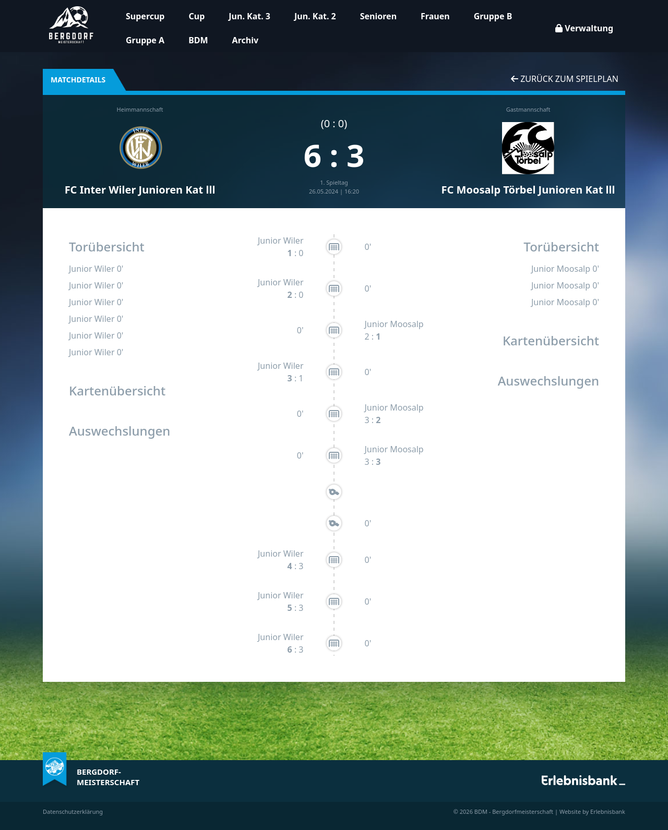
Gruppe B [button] (493, 16)
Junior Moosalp (394, 324)
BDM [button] (198, 40)
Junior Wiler (92, 268)
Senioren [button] (378, 16)
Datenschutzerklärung (73, 811)
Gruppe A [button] (145, 40)
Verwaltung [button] (584, 28)
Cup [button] (196, 16)
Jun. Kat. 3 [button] (249, 16)
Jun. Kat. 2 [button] (315, 16)
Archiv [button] (245, 40)
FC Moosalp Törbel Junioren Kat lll (528, 190)
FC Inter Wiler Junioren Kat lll (140, 190)
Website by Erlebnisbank (592, 811)
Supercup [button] (145, 16)
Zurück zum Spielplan (564, 79)
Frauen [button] (435, 16)
